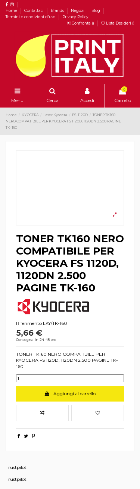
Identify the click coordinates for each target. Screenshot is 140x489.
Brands (58, 10)
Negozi (78, 10)
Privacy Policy (75, 17)
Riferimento (29, 323)
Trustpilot (16, 467)
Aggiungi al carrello (70, 393)
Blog (96, 10)
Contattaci (34, 10)
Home (12, 10)
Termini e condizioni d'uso (31, 17)
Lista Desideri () (117, 23)
